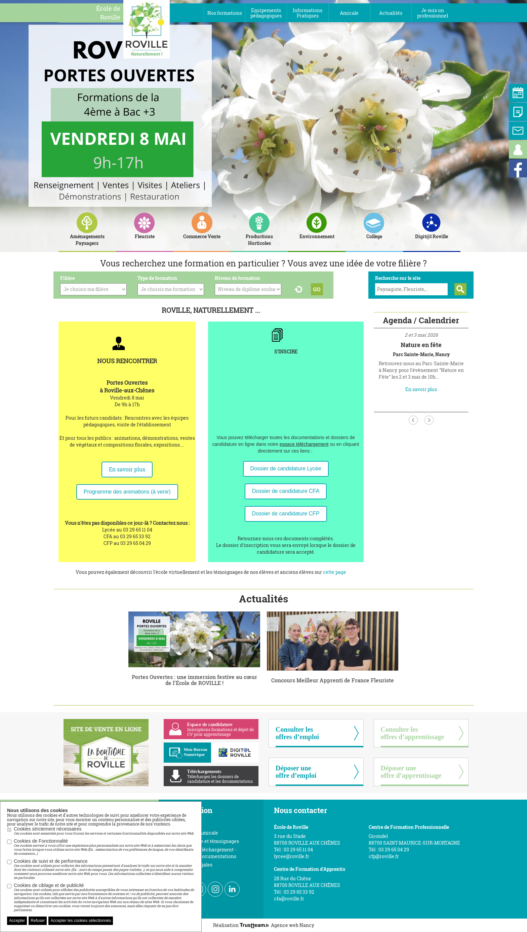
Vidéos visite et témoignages (206, 841)
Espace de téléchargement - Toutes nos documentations (205, 852)
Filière (67, 278)
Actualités (263, 598)
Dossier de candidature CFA (285, 491)
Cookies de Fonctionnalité (104, 847)
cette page (334, 572)
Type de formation (157, 278)
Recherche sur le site (397, 278)
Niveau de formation (237, 278)
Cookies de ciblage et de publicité (104, 897)
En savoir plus (127, 469)
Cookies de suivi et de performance (104, 869)
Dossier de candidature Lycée (285, 468)
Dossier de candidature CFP (286, 513)
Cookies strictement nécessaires (104, 831)
